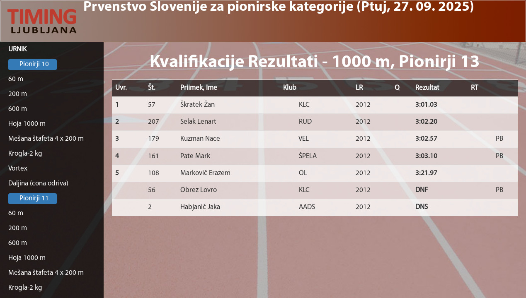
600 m (17, 109)
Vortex (17, 168)
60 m (15, 79)
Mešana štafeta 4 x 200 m (46, 138)
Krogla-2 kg (25, 153)
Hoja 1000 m (27, 123)
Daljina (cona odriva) (38, 183)
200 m (17, 94)
